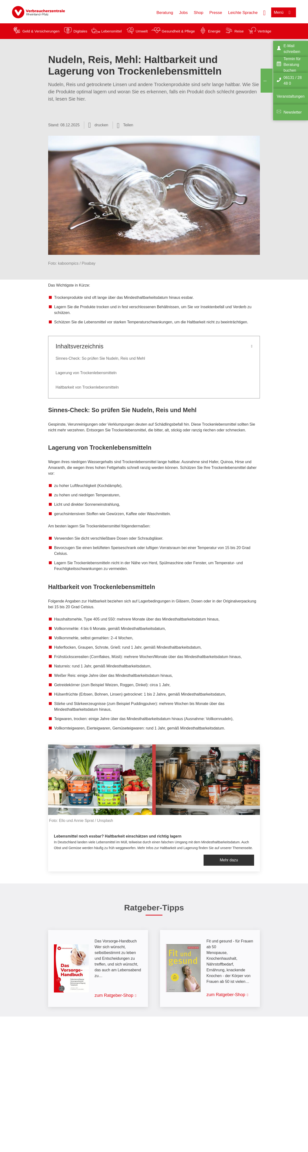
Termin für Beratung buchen (292, 64)
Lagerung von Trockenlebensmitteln (86, 373)
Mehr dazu (229, 860)
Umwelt (142, 31)
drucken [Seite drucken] (101, 125)
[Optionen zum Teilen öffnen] (125, 125)
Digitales (80, 31)
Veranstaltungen (291, 96)
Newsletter (292, 112)
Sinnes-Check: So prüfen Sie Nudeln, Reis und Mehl (100, 358)
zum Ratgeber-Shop (114, 995)
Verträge (264, 31)
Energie (214, 31)
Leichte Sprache (243, 12)
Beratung (164, 12)
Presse (215, 12)
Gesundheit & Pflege (178, 31)
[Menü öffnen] (283, 12)
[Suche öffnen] (264, 12)
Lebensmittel (111, 31)
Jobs (183, 12)
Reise (239, 31)
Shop (198, 12)
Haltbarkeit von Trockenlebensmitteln (87, 387)
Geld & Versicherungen (40, 31)
